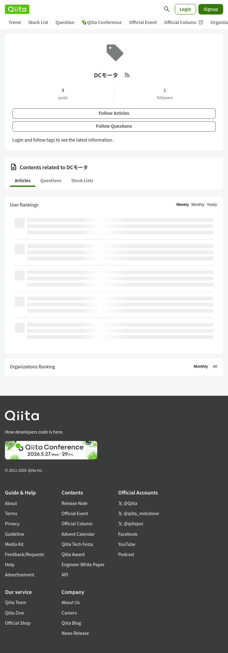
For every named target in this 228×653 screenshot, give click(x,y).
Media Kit (14, 544)
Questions (50, 180)
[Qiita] (17, 9)
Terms (11, 513)
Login (185, 9)
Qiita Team (15, 602)
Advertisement (19, 574)
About (11, 503)
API (65, 574)
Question (65, 22)
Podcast (126, 554)
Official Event (143, 22)
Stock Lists (82, 180)
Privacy (12, 523)
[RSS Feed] (127, 75)
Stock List (38, 22)
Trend (15, 22)
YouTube (126, 544)
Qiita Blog (71, 623)
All (215, 366)
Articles (22, 180)
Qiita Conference (102, 22)
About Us (71, 602)
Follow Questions (114, 126)
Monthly (197, 204)
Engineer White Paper (83, 564)
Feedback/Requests (24, 554)
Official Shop (17, 623)
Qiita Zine (14, 613)
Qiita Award (73, 554)
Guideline (14, 534)
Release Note (74, 503)
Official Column (183, 22)
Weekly (182, 204)
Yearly (212, 204)
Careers (69, 613)
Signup (210, 9)
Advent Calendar (78, 534)
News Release (75, 633)
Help (9, 564)
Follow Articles (114, 113)
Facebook (128, 534)
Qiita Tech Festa (77, 544)
